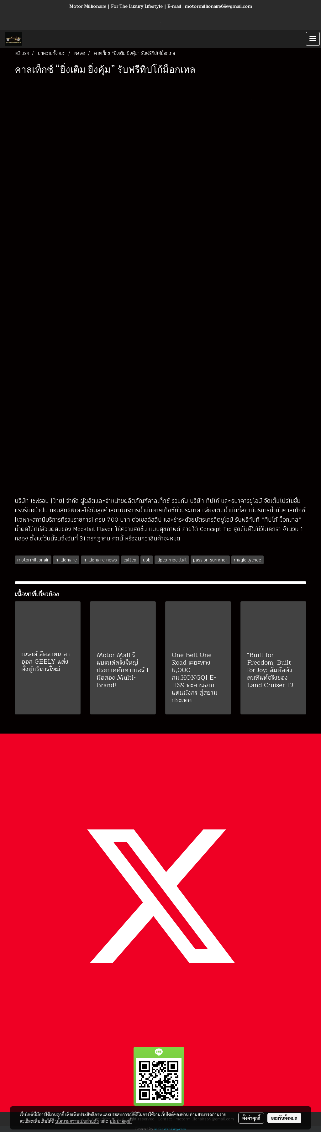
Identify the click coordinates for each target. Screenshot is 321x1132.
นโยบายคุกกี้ (121, 1121)
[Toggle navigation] (313, 39)
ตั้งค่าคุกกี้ (251, 1118)
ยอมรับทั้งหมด (284, 1118)
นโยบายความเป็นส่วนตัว (77, 1121)
